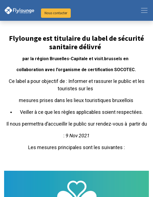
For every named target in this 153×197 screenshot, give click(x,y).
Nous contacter (56, 13)
